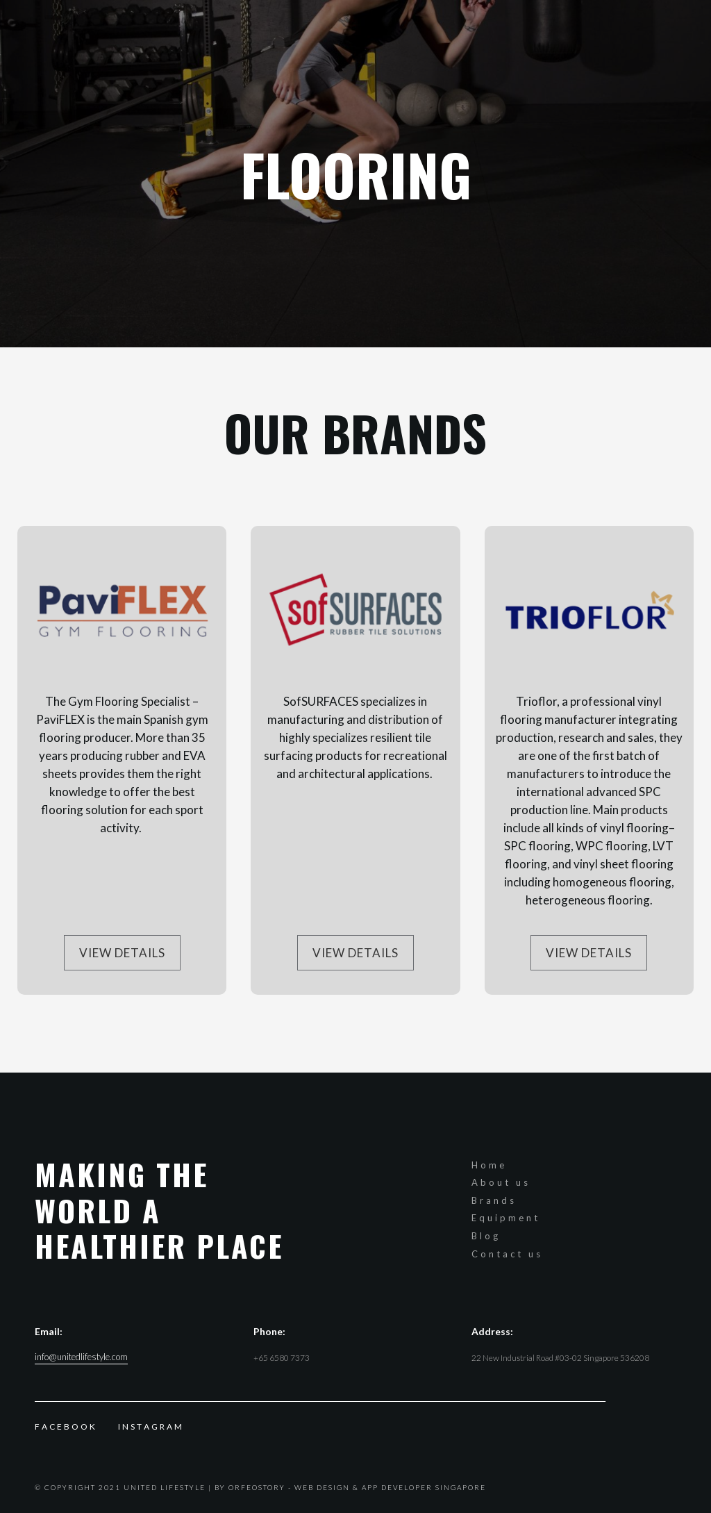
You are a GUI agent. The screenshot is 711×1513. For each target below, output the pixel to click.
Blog (486, 1235)
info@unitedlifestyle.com (81, 1357)
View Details (122, 952)
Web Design (322, 1487)
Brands (494, 1200)
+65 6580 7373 (281, 1358)
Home (489, 1165)
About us (500, 1182)
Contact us (507, 1253)
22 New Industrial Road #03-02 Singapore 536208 (560, 1358)
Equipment (505, 1217)
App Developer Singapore (424, 1487)
